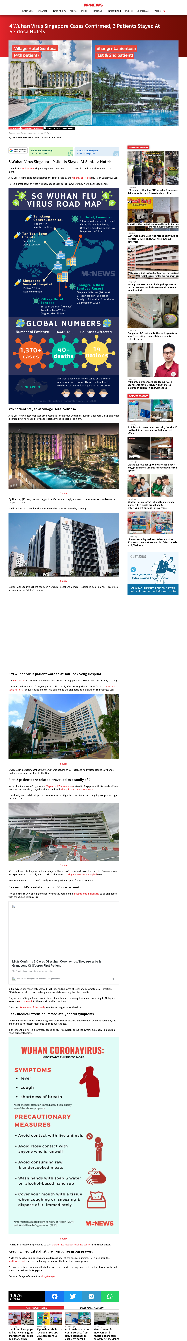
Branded (129, 11)
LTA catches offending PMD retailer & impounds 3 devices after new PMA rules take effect (153, 194)
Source (63, 496)
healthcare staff (16, 1263)
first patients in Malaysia (86, 896)
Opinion (84, 11)
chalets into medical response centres (72, 1247)
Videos (158, 11)
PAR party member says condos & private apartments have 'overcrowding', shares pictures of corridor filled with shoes (150, 387)
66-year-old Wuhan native (59, 789)
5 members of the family (32, 1010)
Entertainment (114, 11)
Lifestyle (98, 11)
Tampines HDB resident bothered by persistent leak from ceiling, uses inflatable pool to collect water (153, 338)
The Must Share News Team (25, 140)
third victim (19, 683)
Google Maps (48, 1279)
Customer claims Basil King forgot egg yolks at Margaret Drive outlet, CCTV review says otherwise (153, 241)
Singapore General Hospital (82, 877)
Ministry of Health (81, 180)
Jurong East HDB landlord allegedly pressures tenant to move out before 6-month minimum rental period (152, 290)
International (59, 11)
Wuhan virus (28, 171)
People (73, 11)
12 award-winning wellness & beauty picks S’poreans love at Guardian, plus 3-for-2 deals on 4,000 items (152, 545)
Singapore (42, 11)
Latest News (28, 11)
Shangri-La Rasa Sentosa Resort (78, 792)
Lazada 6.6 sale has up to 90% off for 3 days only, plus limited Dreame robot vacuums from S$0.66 (153, 470)
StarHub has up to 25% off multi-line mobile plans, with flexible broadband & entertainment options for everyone (151, 507)
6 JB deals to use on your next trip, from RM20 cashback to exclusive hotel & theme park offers (152, 433)
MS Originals (143, 11)
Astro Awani (25, 1004)
